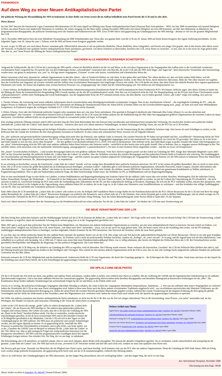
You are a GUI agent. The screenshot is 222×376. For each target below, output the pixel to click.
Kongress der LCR (129, 326)
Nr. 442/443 (171, 311)
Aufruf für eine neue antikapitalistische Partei (126, 330)
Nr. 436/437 (145, 326)
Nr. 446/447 (35, 372)
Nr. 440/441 (170, 319)
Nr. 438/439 (184, 322)
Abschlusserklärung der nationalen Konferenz (126, 315)
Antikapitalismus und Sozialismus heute (146, 319)
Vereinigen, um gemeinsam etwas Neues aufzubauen (155, 322)
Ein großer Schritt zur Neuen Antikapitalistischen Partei (141, 311)
